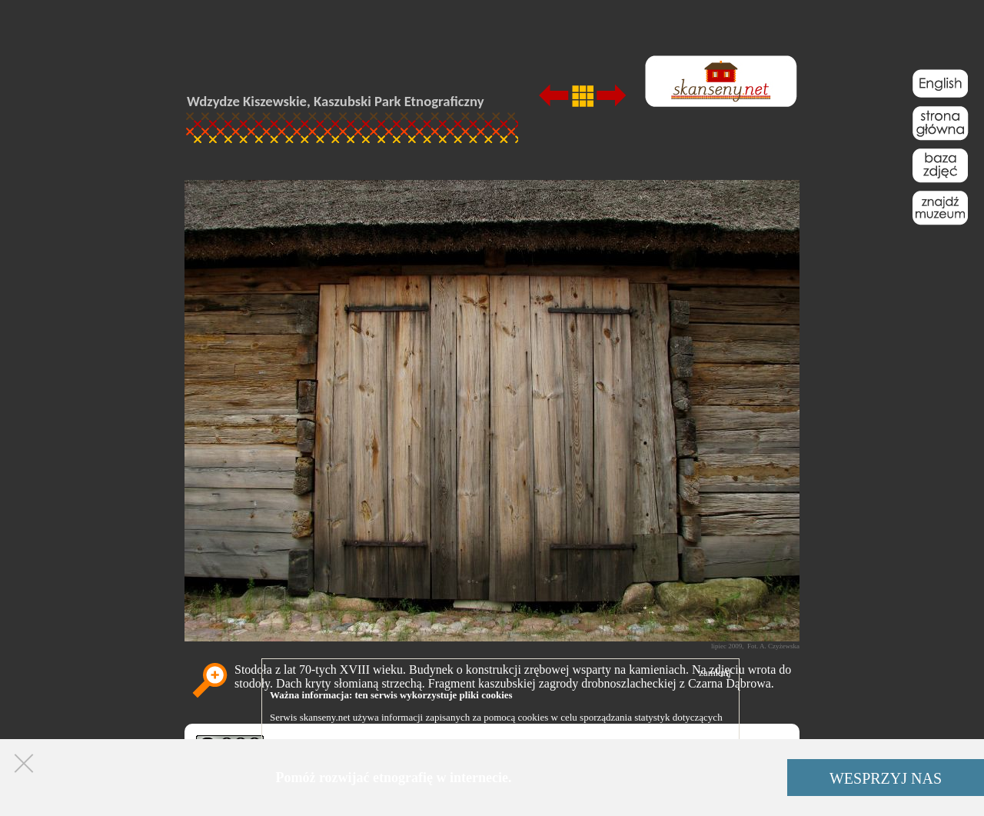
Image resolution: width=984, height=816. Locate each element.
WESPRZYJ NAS (885, 778)
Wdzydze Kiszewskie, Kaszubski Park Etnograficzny (335, 101)
